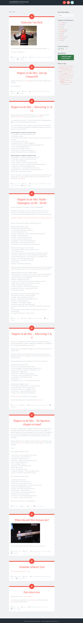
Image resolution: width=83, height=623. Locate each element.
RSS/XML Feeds (62, 29)
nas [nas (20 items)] (67, 76)
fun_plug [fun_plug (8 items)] (64, 71)
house (35, 183)
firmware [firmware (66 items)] (60, 72)
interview (32, 606)
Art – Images (61, 22)
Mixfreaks (33, 599)
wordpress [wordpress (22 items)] (64, 84)
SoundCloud (22, 178)
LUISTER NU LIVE (21, 116)
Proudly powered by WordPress (32, 620)
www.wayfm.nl (28, 595)
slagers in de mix (42, 91)
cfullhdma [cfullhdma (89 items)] (61, 68)
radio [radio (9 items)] (62, 77)
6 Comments (15, 552)
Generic (60, 24)
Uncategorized (62, 36)
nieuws (48, 575)
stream (40, 440)
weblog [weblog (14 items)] (71, 82)
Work (60, 40)
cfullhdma (34, 550)
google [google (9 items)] (69, 71)
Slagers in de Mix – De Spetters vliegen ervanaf (32, 421)
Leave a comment (27, 185)
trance (48, 91)
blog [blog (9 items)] (71, 66)
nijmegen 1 (39, 57)
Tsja (12, 570)
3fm (33, 575)
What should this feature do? (31, 519)
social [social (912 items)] (62, 80)
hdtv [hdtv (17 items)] (71, 71)
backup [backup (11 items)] (67, 66)
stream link (39, 399)
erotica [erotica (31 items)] (70, 69)
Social (60, 33)
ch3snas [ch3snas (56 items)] (71, 68)
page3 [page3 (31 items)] (60, 77)
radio (43, 57)
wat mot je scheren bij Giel (19, 570)
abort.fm (33, 57)
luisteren (20, 442)
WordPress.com (55, 620)
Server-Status (62, 31)
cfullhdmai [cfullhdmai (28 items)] (66, 68)
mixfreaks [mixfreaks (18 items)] (62, 76)
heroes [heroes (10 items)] (73, 71)
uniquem (13, 93)
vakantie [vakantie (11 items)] (66, 82)
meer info (17, 395)
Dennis (25, 57)
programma (41, 183)
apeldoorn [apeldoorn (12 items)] (64, 66)
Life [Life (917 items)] (65, 74)
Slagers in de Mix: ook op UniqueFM (32, 74)
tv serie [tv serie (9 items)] (71, 80)
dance (32, 91)
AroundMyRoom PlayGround (18, 2)
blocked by (65, 57)
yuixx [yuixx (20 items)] (69, 84)
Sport (60, 35)
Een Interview (31, 591)
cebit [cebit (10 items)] (72, 66)
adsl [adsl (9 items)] (61, 66)
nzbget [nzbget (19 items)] (72, 76)
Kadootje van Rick (32, 22)
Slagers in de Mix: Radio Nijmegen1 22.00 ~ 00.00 (31, 200)
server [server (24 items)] (66, 77)
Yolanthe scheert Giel (31, 566)
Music (60, 28)
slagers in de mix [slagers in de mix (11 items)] (70, 77)
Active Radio (40, 116)
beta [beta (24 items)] (69, 66)
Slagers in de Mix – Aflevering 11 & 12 (32, 108)
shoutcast (44, 550)
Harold (12, 599)
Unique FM (27, 80)
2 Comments (21, 59)
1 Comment (21, 93)
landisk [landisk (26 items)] (62, 74)
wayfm (45, 606)
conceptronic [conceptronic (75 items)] (65, 70)
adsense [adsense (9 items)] (59, 66)
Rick (24, 500)
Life (60, 26)
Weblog (61, 38)
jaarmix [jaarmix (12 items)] (60, 74)
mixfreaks (37, 606)
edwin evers (37, 575)
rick (46, 57)
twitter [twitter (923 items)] (62, 82)
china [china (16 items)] (61, 69)
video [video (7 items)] (68, 82)
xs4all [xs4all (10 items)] (67, 84)
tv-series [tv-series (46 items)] (67, 80)
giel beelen (43, 575)
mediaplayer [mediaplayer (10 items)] (69, 74)
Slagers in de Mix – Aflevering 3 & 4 (32, 335)
